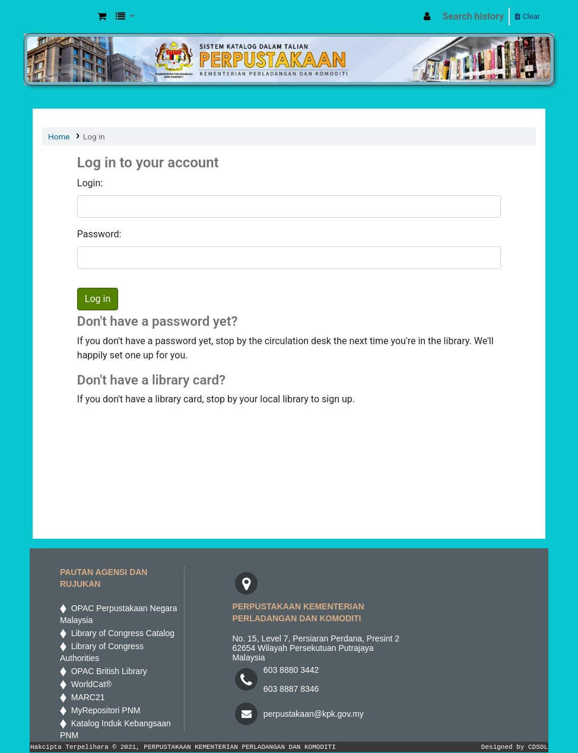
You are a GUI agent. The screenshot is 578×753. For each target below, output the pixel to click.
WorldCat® (90, 684)
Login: (90, 183)
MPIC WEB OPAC (63, 16)
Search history (473, 16)
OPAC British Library (106, 671)
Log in (94, 136)
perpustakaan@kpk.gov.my (313, 714)
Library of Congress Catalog (120, 633)
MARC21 (85, 697)
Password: (99, 234)
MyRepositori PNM (103, 710)
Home (59, 136)
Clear (527, 16)
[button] (102, 16)
